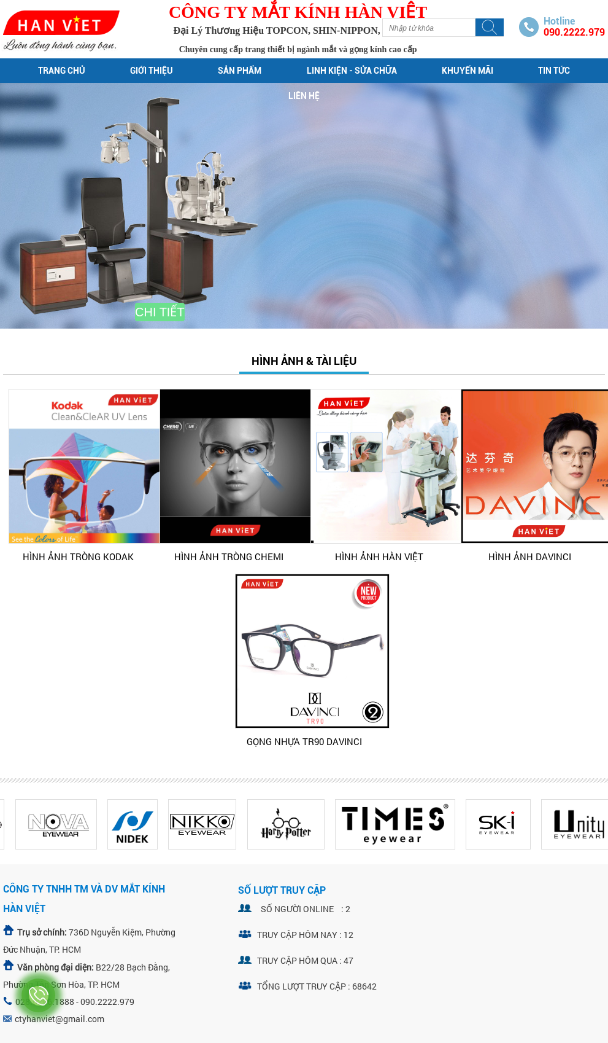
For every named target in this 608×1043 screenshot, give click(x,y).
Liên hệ (304, 96)
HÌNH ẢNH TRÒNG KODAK (78, 556)
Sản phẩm (239, 71)
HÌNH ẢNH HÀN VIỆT (379, 556)
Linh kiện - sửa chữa (352, 71)
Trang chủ (61, 71)
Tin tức (554, 71)
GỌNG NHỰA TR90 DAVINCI (304, 741)
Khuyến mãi (467, 71)
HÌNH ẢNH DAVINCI (529, 556)
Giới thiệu (151, 71)
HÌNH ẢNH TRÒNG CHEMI (228, 556)
